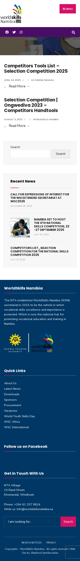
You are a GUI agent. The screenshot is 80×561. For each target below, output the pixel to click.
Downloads (11, 394)
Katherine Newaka (42, 80)
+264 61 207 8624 (27, 504)
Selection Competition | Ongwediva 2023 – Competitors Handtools (31, 105)
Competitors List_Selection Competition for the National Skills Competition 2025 (39, 251)
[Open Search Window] (73, 31)
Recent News (22, 181)
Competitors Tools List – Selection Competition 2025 (36, 68)
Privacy (51, 542)
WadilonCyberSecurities (44, 552)
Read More (19, 86)
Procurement (12, 405)
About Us (10, 383)
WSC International (16, 427)
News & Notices (32, 542)
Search (15, 147)
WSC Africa (12, 422)
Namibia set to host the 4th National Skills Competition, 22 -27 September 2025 (51, 224)
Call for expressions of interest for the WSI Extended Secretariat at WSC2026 (39, 197)
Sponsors (10, 400)
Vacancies (10, 411)
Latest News (12, 389)
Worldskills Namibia (46, 119)
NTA (13, 300)
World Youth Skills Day (19, 416)
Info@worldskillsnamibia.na (35, 509)
